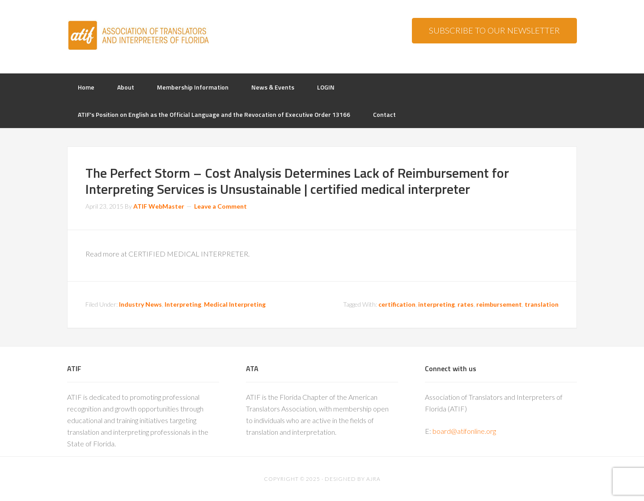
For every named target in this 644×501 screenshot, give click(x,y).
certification (396, 304)
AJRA (373, 478)
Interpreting (183, 304)
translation (542, 304)
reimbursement (499, 304)
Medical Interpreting (235, 304)
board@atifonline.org (464, 431)
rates (466, 304)
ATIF (138, 36)
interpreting (436, 304)
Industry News (140, 304)
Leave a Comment (220, 206)
